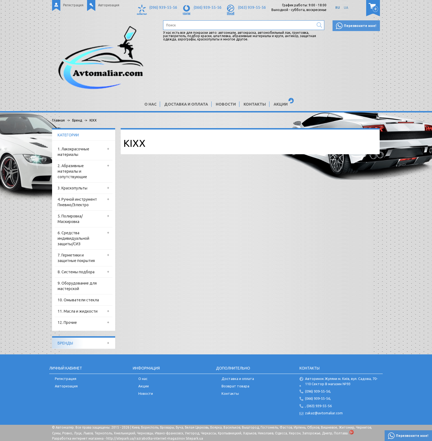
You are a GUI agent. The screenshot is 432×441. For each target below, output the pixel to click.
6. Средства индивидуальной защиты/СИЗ (73, 238)
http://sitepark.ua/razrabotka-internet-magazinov (145, 438)
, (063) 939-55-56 (318, 406)
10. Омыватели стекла (78, 300)
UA (346, 7)
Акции (281, 104)
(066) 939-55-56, (318, 398)
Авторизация (108, 5)
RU (337, 7)
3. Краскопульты (72, 188)
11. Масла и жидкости (78, 311)
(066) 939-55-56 (208, 7)
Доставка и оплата (186, 104)
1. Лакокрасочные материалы (73, 152)
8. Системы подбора (76, 272)
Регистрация (73, 5)
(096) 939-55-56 (163, 7)
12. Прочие (67, 322)
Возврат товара (235, 386)
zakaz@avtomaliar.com (324, 413)
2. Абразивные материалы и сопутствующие (72, 171)
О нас (150, 104)
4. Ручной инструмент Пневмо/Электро (77, 202)
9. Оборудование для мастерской (77, 286)
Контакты (255, 104)
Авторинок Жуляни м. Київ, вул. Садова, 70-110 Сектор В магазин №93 (341, 381)
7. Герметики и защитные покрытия (76, 258)
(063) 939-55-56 (252, 7)
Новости (226, 104)
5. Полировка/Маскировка (70, 219)
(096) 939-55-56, (318, 391)
